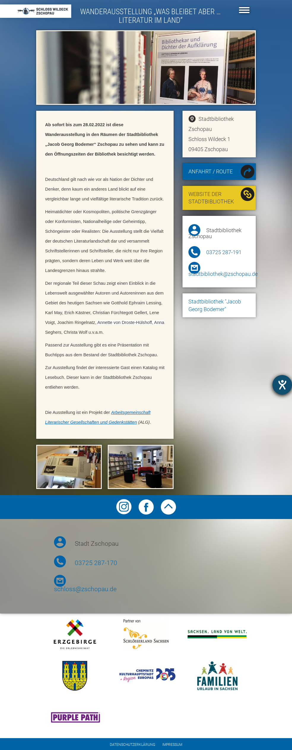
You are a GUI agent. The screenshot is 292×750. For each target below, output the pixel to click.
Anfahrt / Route (221, 172)
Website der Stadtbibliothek (221, 196)
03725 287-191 (224, 252)
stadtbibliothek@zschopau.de (223, 274)
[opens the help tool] (282, 385)
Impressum (172, 745)
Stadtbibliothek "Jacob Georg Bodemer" (214, 305)
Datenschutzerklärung (132, 745)
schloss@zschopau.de (85, 589)
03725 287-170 (96, 563)
